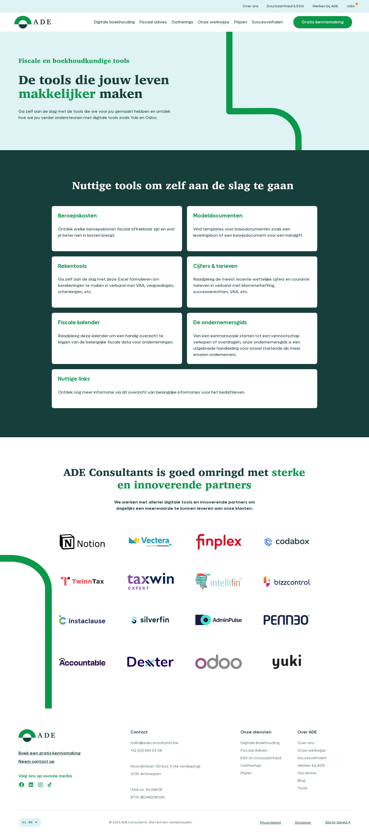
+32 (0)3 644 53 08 (146, 750)
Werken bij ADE (325, 6)
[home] (32, 22)
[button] (29, 822)
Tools (302, 788)
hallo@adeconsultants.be (154, 742)
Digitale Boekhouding (260, 742)
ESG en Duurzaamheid (261, 758)
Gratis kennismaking (323, 22)
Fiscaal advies (153, 22)
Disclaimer (303, 822)
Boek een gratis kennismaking (49, 753)
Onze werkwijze (213, 22)
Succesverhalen (267, 22)
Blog (301, 780)
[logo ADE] (59, 735)
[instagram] (40, 784)
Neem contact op (36, 761)
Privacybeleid (270, 822)
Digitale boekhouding (114, 22)
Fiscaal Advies (254, 750)
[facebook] (21, 784)
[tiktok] (50, 784)
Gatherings (182, 22)
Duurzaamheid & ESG (285, 6)
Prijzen (240, 22)
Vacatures (307, 773)
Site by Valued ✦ (338, 822)
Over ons (250, 6)
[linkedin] (31, 784)
